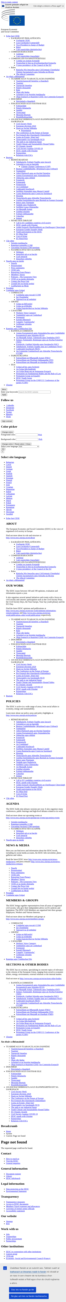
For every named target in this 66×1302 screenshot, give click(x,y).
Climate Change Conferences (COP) (35, 166)
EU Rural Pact (22, 238)
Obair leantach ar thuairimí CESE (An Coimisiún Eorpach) (40, 97)
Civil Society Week (24, 124)
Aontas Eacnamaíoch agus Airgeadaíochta (33, 175)
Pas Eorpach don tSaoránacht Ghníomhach (33, 135)
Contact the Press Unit (20, 281)
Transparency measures (15, 1202)
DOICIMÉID (16, 99)
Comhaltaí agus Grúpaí (15, 290)
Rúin (18, 90)
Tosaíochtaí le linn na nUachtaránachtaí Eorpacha (36, 63)
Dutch (8, 500)
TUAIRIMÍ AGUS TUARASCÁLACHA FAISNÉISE (33, 79)
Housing (19, 196)
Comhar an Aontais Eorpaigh (27, 61)
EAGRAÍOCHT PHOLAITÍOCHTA (26, 38)
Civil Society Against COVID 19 (29, 148)
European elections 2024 (26, 126)
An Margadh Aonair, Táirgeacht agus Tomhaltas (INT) (38, 338)
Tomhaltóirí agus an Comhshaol (29, 315)
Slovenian (10, 512)
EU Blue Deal (21, 234)
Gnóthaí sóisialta (23, 211)
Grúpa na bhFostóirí (24, 304)
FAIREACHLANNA (19, 356)
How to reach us (12, 1159)
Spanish (9, 476)
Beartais (9, 157)
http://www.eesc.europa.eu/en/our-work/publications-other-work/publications (28, 614)
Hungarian (10, 489)
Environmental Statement (16, 1191)
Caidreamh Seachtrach (25, 189)
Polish (8, 503)
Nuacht (14, 263)
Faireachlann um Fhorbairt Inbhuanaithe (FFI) (34, 360)
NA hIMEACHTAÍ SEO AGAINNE (25, 250)
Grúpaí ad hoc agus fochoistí (27, 367)
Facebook (10, 410)
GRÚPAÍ (14, 302)
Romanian (10, 507)
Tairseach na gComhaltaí (26, 299)
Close (28, 444)
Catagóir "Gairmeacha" (25, 322)
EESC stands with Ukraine (27, 151)
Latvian (9, 496)
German (9, 469)
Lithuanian (10, 494)
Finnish (9, 480)
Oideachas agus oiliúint (25, 178)
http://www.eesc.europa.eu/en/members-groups (25, 919)
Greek (8, 471)
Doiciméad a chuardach (25, 101)
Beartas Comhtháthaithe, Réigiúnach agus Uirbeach (37, 169)
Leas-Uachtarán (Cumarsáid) (27, 43)
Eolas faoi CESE (13, 36)
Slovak (9, 509)
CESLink (10, 1256)
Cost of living (21, 236)
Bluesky (9, 414)
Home (8, 1131)
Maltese (9, 498)
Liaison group (11, 1254)
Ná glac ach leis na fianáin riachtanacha (29, 1296)
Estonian (9, 478)
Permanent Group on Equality (28, 376)
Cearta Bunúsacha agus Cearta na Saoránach (34, 193)
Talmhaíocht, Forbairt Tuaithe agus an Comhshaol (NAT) (39, 347)
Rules (13, 67)
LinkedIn (10, 405)
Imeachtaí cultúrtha (24, 259)
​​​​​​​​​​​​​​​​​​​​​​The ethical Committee (25, 74)
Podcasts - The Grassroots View (24, 277)
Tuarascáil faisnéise (24, 85)
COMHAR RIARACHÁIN (22, 52)
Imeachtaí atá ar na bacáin (26, 254)
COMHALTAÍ (17, 293)
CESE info (15, 270)
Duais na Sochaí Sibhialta (26, 128)
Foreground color (8, 435)
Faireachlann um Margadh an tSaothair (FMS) (34, 362)
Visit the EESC (12, 1161)
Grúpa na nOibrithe (24, 306)
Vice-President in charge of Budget (30, 45)
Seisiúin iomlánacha (19, 243)
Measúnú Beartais (23, 115)
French (9, 482)
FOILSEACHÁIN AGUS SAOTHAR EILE (28, 103)
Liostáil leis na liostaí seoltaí (22, 284)
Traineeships (11, 1236)
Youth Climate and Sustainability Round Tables (35, 144)
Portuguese (10, 505)
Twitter (9, 412)
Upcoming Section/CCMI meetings (25, 247)
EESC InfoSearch (13, 1178)
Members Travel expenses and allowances (23, 1206)
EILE (13, 365)
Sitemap (9, 1221)
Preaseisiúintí (16, 266)
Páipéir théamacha (23, 108)
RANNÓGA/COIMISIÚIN (22, 331)
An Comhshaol (22, 187)
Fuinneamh (20, 182)
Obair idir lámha (22, 92)
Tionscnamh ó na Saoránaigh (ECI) (30, 139)
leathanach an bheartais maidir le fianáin (28, 1272)
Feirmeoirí (20, 317)
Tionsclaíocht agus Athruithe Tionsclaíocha (33, 198)
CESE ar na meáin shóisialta (22, 279)
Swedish (9, 514)
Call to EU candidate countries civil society (33, 223)
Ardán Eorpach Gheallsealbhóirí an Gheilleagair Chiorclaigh (40, 227)
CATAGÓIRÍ (16, 311)
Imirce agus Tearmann (25, 202)
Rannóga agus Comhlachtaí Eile (19, 329)
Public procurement (14, 1239)
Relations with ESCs (24, 155)
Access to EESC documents (17, 1204)
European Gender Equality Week (29, 229)
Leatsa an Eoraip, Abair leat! (27, 137)
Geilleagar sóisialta (24, 324)
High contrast (7, 421)
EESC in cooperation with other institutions (23, 1252)
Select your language (9, 446)
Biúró (18, 47)
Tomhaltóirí (21, 171)
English (9, 473)
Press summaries (18, 268)
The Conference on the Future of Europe (32, 133)
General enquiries (13, 1163)
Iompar (19, 218)
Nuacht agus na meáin (15, 261)
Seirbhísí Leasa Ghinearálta (27, 207)
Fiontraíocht (21, 184)
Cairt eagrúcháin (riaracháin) (27, 56)
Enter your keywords (9, 392)
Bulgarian (10, 462)
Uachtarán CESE (23, 40)
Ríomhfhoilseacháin (24, 117)
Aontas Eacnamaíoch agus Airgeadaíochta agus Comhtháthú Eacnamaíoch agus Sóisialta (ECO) (40, 334)
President (10, 288)
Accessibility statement (15, 1211)
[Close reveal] (2, 451)
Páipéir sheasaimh (23, 88)
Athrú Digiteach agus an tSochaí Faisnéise (33, 173)
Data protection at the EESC (17, 1189)
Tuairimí (19, 83)
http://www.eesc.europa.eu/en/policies (21, 715)
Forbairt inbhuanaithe (24, 214)
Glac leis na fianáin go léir (22, 1290)
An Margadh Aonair (24, 209)
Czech (8, 464)
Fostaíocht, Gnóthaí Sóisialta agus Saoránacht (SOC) (37, 344)
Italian (8, 491)
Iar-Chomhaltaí (22, 297)
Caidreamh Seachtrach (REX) (28, 349)
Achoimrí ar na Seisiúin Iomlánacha (30, 94)
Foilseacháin (21, 106)
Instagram (10, 408)
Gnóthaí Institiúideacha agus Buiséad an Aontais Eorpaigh (39, 200)
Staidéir (19, 110)
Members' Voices (18, 275)
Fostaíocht (20, 180)
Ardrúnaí (19, 54)
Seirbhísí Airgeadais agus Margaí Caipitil (32, 191)
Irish (8, 485)
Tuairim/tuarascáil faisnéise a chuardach (32, 81)
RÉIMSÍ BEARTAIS (19, 160)
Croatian (9, 487)
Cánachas (20, 216)
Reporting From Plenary (21, 272)
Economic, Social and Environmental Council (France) (28, 1258)
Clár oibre (10, 241)
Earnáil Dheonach (23, 320)
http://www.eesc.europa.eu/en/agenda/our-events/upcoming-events (33, 818)
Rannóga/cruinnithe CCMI (22, 245)
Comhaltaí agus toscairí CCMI (28, 295)
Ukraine (9, 385)
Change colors (7, 432)
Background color (8, 439)
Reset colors (19, 444)
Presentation (26, 130)
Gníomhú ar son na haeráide (27, 164)
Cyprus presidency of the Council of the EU (33, 65)
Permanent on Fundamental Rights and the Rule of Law (38, 374)
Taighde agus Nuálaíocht (26, 205)
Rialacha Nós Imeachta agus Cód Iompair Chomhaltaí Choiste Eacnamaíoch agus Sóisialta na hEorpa (38, 71)
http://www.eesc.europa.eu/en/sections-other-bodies (40, 978)
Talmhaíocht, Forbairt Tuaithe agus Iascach (33, 162)
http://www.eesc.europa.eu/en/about (20, 538)
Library (9, 1176)
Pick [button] (40, 435)
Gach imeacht (21, 256)
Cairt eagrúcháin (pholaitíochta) (29, 49)
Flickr (8, 417)
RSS (8, 1224)
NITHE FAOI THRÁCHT (21, 220)
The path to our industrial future (29, 142)
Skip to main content (9, 2)
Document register (13, 1174)
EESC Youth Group (24, 378)
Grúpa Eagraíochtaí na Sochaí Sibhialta (32, 308)
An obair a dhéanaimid (15, 76)
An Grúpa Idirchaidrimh (26, 369)
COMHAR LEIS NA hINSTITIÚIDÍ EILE (28, 58)
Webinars (20, 252)
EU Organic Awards (24, 146)
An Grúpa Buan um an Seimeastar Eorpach (33, 371)
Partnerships (21, 153)
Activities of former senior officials (20, 1209)
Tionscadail (20, 112)
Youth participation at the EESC (29, 232)
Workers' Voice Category (26, 313)
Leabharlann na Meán (20, 286)
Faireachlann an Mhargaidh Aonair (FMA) (33, 358)
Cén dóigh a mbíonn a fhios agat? (48, 6)
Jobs (8, 1234)
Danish (9, 467)
